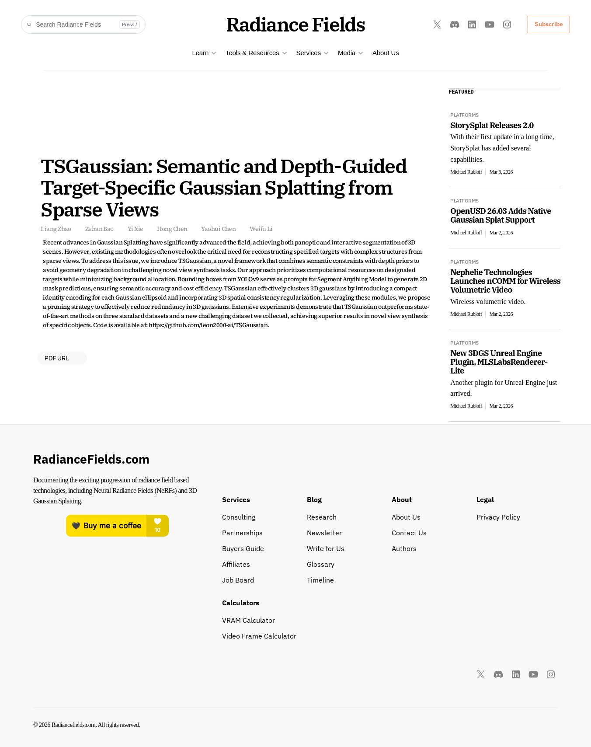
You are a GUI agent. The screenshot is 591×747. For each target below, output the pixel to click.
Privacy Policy (498, 517)
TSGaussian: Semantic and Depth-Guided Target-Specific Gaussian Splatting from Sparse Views (225, 187)
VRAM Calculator (248, 620)
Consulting (238, 517)
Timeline (320, 580)
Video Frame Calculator (259, 636)
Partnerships (242, 532)
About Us (385, 52)
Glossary (320, 564)
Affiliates (236, 564)
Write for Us (325, 548)
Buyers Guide (243, 548)
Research (322, 517)
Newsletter (324, 532)
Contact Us (409, 532)
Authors (404, 548)
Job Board (238, 580)
